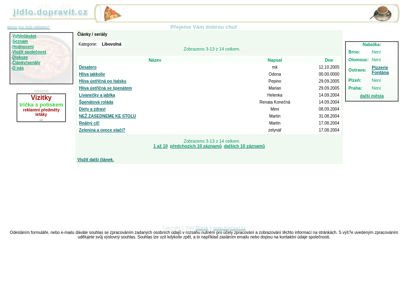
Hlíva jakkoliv (92, 74)
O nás (18, 68)
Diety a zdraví (92, 109)
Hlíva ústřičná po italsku (102, 81)
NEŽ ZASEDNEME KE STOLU (107, 116)
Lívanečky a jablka (97, 95)
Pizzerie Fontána (380, 70)
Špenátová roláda (96, 102)
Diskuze (20, 57)
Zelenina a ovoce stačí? (102, 130)
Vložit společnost (29, 52)
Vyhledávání (24, 36)
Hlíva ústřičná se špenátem (105, 88)
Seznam (20, 41)
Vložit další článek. (95, 159)
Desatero (88, 67)
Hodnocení (23, 46)
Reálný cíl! (89, 123)
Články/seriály (26, 62)
